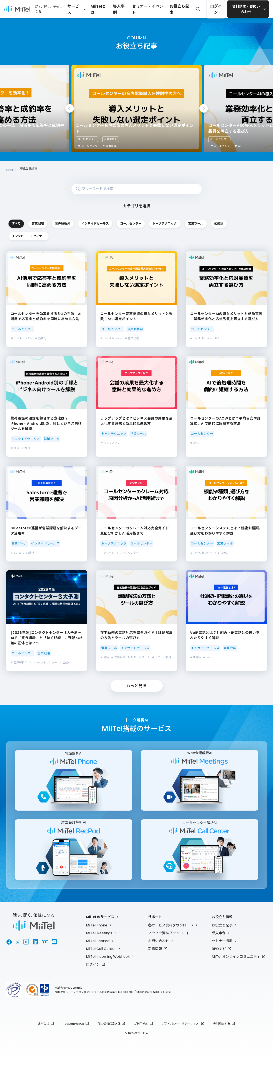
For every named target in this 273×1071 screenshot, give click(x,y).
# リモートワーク (138, 657)
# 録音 (15, 448)
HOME (10, 168)
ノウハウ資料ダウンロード (169, 940)
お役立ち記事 (178, 9)
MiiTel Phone (96, 933)
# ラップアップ (110, 443)
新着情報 (155, 956)
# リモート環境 (161, 657)
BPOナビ (219, 956)
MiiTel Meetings (99, 940)
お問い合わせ (158, 948)
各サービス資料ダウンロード (170, 933)
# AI (238, 146)
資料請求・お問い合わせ (244, 9)
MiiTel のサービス (100, 924)
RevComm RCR (73, 1031)
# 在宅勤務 (118, 657)
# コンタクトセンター (43, 663)
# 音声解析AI (19, 663)
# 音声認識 (109, 146)
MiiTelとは (107, 9)
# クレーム (107, 553)
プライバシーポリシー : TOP (181, 1031)
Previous (69, 108)
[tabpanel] (136, 108)
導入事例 (126, 9)
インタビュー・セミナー (188, 235)
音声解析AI (110, 139)
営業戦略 (84, 220)
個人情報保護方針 (109, 1031)
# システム (222, 553)
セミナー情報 (222, 948)
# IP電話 (195, 657)
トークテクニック (32, 235)
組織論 (136, 235)
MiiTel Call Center (101, 956)
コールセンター (87, 139)
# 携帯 (25, 448)
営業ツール (84, 235)
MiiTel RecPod (97, 948)
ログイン (213, 9)
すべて (32, 220)
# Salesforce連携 (23, 553)
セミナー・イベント (150, 9)
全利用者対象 (221, 1031)
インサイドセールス (188, 220)
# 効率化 (40, 339)
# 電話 (104, 657)
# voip (207, 657)
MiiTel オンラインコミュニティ (236, 964)
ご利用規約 (141, 1031)
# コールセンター (89, 146)
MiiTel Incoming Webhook (108, 964)
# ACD (194, 443)
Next (203, 108)
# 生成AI (65, 663)
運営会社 (43, 1031)
